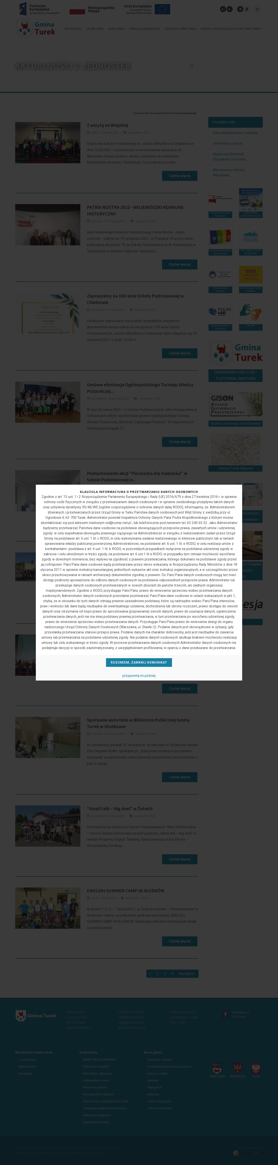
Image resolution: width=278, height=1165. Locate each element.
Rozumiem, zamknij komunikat (139, 662)
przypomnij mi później (139, 676)
